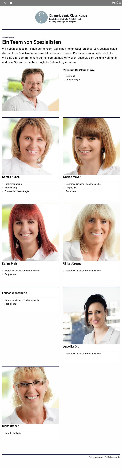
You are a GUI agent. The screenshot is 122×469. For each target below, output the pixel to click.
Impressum (96, 457)
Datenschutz (113, 457)
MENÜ (116, 3)
